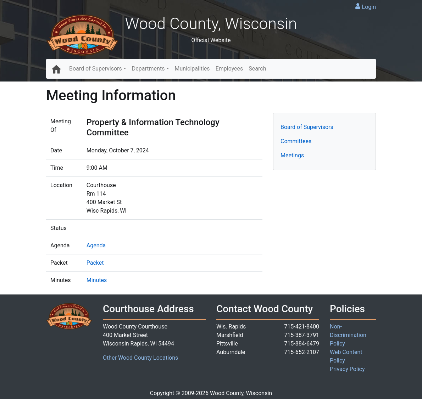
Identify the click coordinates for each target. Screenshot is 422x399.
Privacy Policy (347, 369)
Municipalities (192, 68)
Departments (148, 68)
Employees (229, 68)
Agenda (96, 245)
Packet (95, 262)
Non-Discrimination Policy (348, 335)
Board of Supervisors (95, 68)
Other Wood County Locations (140, 357)
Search (257, 68)
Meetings (292, 155)
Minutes (97, 280)
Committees (296, 141)
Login (369, 7)
